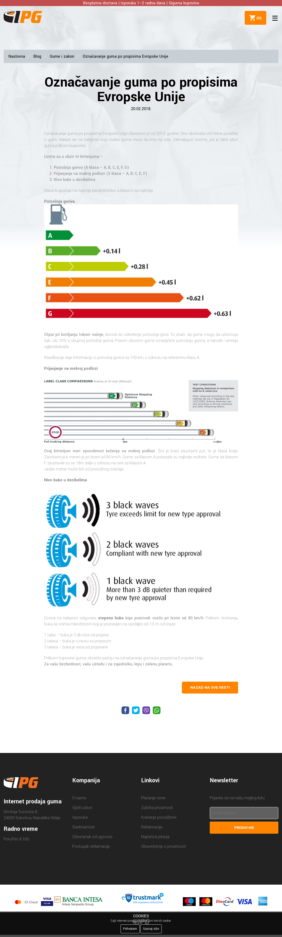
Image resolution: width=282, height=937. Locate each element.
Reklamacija (151, 827)
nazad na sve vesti (210, 687)
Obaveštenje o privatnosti (163, 846)
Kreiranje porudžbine (159, 817)
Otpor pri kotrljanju (61, 334)
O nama (79, 798)
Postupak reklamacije (91, 846)
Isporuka (80, 817)
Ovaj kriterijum (57, 451)
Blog (37, 56)
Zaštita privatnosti (157, 807)
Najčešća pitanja (155, 837)
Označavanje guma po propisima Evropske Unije (125, 56)
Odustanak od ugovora (92, 837)
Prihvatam (130, 929)
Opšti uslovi (82, 807)
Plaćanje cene (153, 798)
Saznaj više (151, 929)
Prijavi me (244, 827)
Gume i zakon (62, 56)
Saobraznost (83, 827)
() (258, 18)
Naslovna (16, 56)
